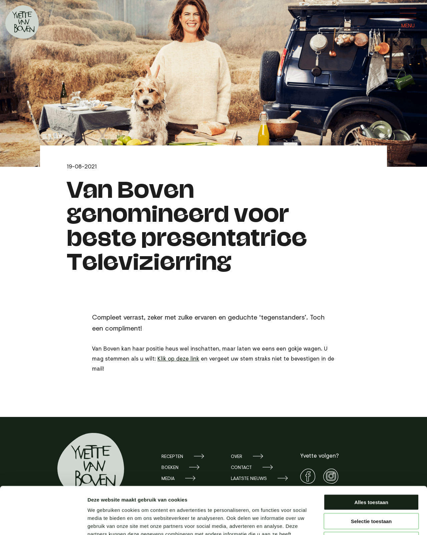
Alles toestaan (371, 455)
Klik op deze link (178, 358)
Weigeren (371, 492)
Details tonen (360, 522)
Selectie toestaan (371, 474)
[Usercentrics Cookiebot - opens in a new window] (43, 522)
